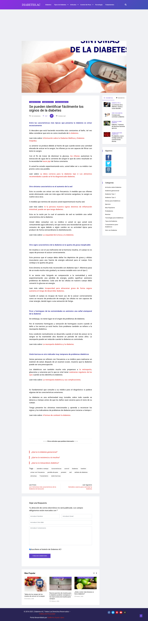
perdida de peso (52, 472)
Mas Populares (33, 577)
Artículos (74, 4)
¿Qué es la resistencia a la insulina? (45, 457)
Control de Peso (86, 4)
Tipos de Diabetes (61, 4)
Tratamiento (44, 476)
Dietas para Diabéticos (86, 577)
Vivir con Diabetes (62, 102)
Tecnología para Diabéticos (59, 578)
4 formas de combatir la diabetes (56, 415)
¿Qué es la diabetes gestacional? (44, 452)
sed (70, 472)
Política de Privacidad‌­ (47, 614)
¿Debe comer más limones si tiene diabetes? (84, 593)
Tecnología (99, 4)
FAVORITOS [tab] (108, 98)
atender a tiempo (42, 468)
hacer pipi (47, 161)
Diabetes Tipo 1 (35, 102)
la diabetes (73, 133)
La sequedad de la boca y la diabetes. (58, 235)
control (66, 468)
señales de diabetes (80, 472)
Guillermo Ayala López (55, 617)
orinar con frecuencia (37, 472)
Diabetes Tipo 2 (48, 102)
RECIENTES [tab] (120, 98)
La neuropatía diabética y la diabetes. (58, 344)
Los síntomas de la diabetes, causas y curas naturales (117, 106)
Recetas (107, 214)
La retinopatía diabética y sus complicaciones (62, 380)
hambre (83, 468)
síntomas (33, 476)
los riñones (75, 156)
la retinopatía (85, 369)
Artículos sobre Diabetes (117, 122)
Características (56, 468)
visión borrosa (56, 476)
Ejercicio (108, 204)
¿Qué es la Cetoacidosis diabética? (45, 463)
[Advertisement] (74, 24)
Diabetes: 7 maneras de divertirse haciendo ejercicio (118, 126)
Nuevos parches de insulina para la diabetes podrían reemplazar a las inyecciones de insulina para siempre (60, 596)
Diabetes (48, 4)
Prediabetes (109, 211)
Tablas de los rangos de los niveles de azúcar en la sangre (34, 595)
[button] (94, 574)
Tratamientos (109, 4)
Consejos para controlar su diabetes (118, 116)
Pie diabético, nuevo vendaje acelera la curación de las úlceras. (118, 138)
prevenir (63, 472)
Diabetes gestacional (112, 191)
